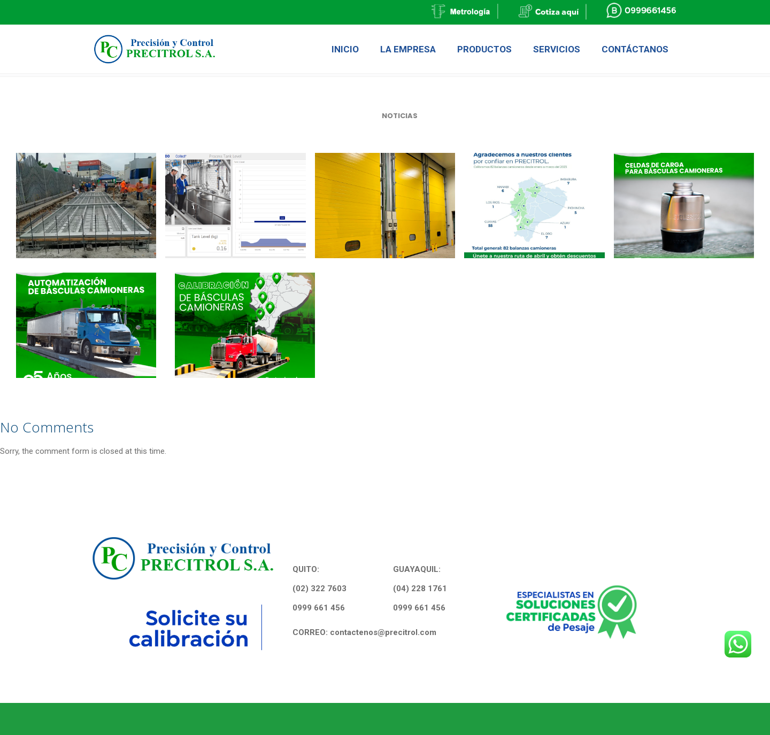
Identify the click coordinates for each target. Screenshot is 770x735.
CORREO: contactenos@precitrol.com (364, 632)
